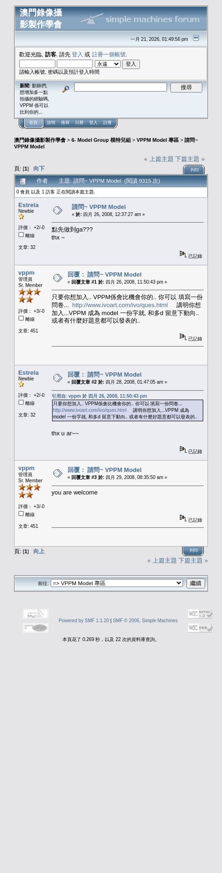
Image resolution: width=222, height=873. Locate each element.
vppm (26, 272)
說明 (51, 122)
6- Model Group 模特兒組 (100, 140)
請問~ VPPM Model (99, 206)
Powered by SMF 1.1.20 (84, 620)
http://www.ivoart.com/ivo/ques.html (120, 305)
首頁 (33, 122)
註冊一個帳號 (109, 54)
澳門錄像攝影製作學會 (40, 140)
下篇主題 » (190, 158)
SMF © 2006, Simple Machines (145, 620)
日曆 (79, 122)
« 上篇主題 (159, 158)
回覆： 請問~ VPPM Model (105, 274)
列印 (195, 170)
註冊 (107, 122)
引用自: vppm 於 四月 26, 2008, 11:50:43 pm (99, 396)
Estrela (28, 205)
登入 (77, 54)
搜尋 (65, 122)
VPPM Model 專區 (158, 140)
